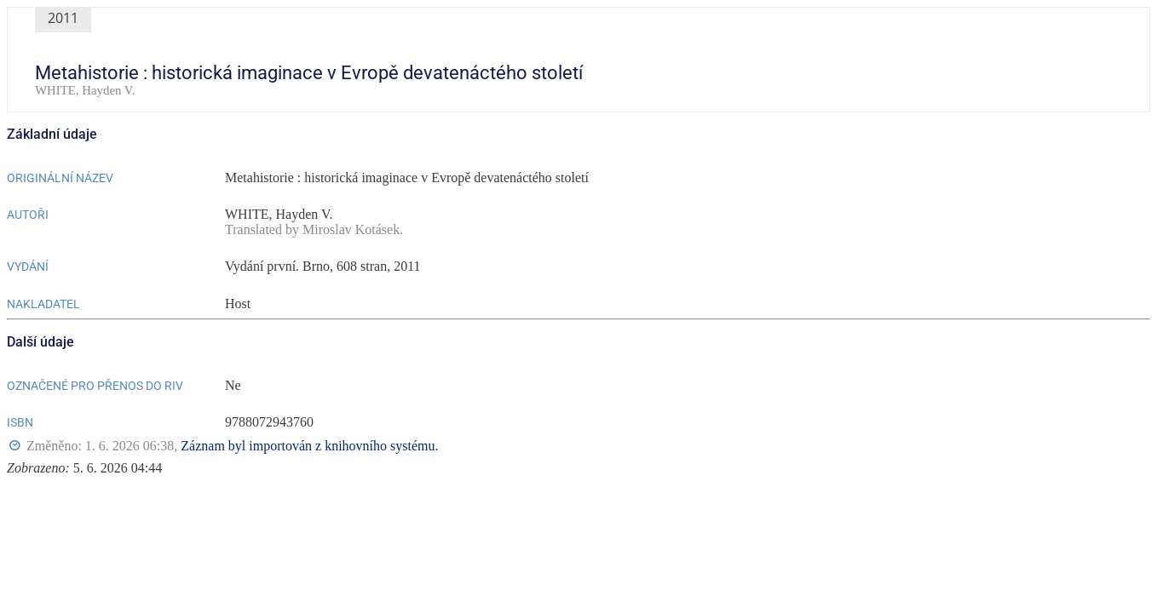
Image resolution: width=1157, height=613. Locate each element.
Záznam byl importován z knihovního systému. (309, 445)
